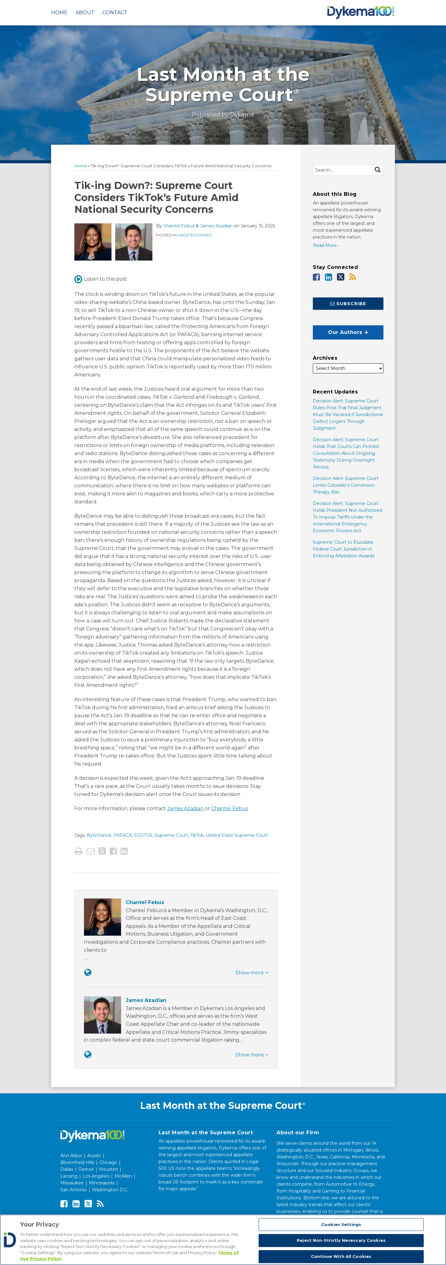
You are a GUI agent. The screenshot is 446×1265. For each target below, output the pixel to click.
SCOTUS (143, 835)
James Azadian (216, 226)
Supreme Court (171, 835)
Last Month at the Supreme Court (223, 84)
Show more (251, 973)
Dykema (242, 114)
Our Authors (340, 330)
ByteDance (99, 835)
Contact (115, 12)
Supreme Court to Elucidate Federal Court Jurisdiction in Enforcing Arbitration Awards (343, 549)
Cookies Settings (341, 1224)
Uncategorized (195, 235)
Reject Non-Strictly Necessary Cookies (341, 1240)
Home (59, 12)
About (85, 12)
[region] (223, 1239)
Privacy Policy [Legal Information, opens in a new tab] (45, 1258)
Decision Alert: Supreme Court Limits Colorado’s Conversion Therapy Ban (345, 485)
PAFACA (123, 835)
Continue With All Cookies (341, 1256)
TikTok (196, 835)
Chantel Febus (179, 226)
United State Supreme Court (237, 835)
